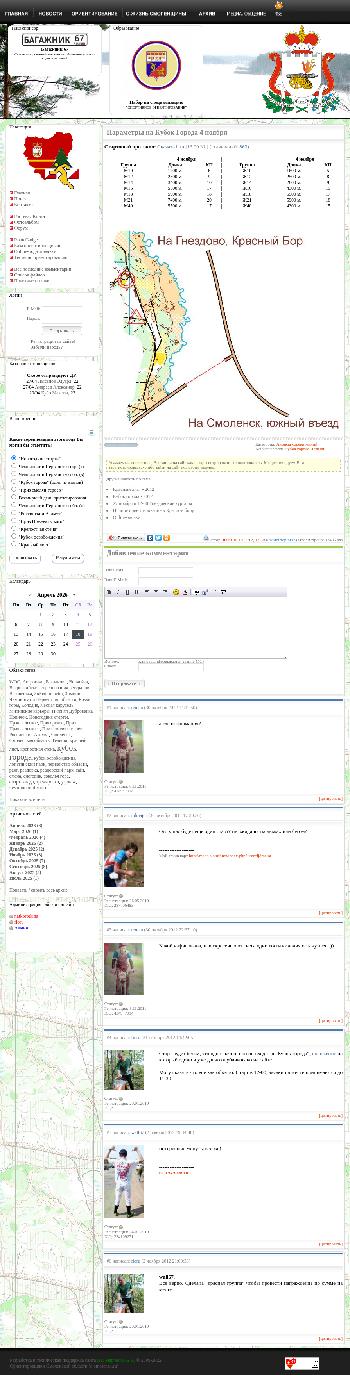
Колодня (30, 705)
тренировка (47, 782)
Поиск (20, 199)
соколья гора (55, 776)
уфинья (68, 782)
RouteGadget (26, 240)
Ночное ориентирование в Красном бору (153, 510)
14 (28, 634)
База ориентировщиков (37, 245)
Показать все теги (27, 799)
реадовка (29, 770)
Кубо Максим (54, 393)
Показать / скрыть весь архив (38, 890)
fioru (18, 922)
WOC (14, 682)
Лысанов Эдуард (55, 381)
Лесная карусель (56, 705)
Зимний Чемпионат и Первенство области (45, 696)
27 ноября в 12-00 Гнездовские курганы (152, 503)
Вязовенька (20, 693)
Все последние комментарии (42, 269)
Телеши (59, 740)
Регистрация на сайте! (53, 341)
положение (324, 1053)
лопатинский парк (27, 764)
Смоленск (61, 734)
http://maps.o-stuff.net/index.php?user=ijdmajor (230, 855)
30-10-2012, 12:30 (249, 539)
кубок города (297, 448)
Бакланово (56, 682)
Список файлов (29, 275)
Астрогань (33, 682)
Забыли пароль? (47, 347)
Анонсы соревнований (296, 444)
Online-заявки (126, 517)
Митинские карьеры (29, 711)
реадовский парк (57, 770)
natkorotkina (26, 916)
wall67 (137, 1132)
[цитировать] (331, 798)
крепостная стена (37, 749)
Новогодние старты (48, 717)
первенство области (67, 764)
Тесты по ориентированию (40, 257)
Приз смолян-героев (62, 728)
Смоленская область (29, 740)
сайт (80, 770)
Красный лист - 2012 (133, 489)
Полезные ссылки (31, 281)
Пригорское (51, 723)
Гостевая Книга (29, 216)
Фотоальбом (26, 222)
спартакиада (21, 782)
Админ (21, 928)
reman (137, 707)
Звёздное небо (48, 693)
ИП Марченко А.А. (116, 1360)
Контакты (24, 204)
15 (40, 634)
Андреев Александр (54, 387)
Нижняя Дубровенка (72, 711)
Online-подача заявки (35, 251)
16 (53, 634)
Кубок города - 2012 (133, 496)
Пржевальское (23, 723)
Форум (21, 228)
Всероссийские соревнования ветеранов (49, 687)
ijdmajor (139, 815)
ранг (13, 770)
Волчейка (78, 682)
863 (243, 147)
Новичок (18, 717)
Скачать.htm (170, 147)
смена (15, 776)
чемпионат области (28, 787)
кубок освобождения (54, 758)
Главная (22, 193)
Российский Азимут (29, 734)
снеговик (32, 776)
